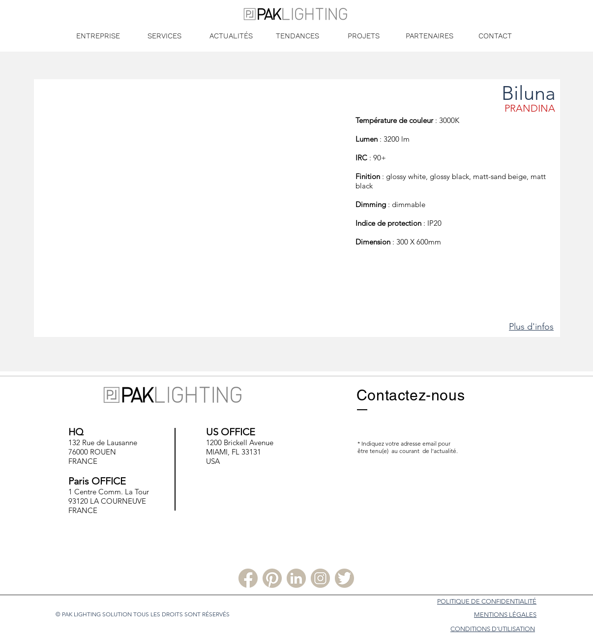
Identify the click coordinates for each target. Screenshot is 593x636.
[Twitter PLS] (344, 578)
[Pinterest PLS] (272, 578)
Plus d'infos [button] (531, 326)
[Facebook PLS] (248, 578)
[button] (194, 216)
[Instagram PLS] (320, 578)
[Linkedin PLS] (296, 578)
